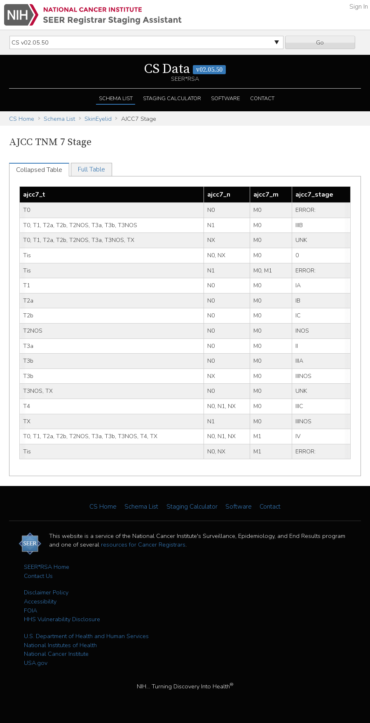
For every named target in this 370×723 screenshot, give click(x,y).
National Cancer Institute (56, 654)
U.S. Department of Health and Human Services (86, 636)
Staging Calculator (172, 98)
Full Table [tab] (91, 169)
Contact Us (38, 576)
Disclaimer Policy (46, 592)
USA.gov (35, 663)
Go (320, 42)
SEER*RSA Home (46, 567)
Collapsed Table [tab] (39, 169)
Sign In (358, 6)
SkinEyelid (98, 119)
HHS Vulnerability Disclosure (62, 619)
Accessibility (40, 601)
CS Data (185, 69)
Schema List (116, 98)
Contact (262, 98)
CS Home (21, 119)
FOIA (30, 610)
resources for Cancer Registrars (143, 544)
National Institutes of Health (60, 645)
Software (225, 98)
